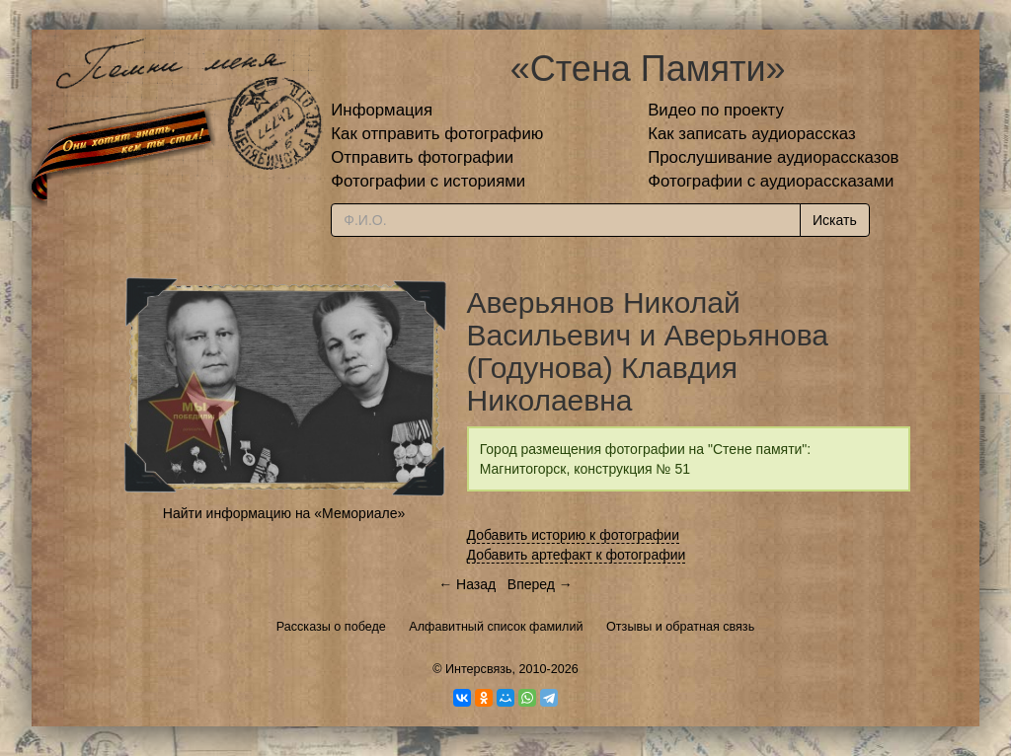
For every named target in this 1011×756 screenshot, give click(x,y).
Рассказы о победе (331, 627)
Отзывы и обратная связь (680, 627)
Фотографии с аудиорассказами (771, 181)
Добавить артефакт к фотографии (576, 555)
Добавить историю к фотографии (573, 535)
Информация (381, 110)
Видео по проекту (716, 110)
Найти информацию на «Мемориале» (284, 513)
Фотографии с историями (428, 181)
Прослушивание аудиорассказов (773, 157)
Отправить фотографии (422, 157)
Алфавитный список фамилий (496, 627)
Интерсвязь (478, 669)
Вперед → (540, 584)
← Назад (467, 584)
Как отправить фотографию (437, 133)
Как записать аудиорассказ (752, 133)
